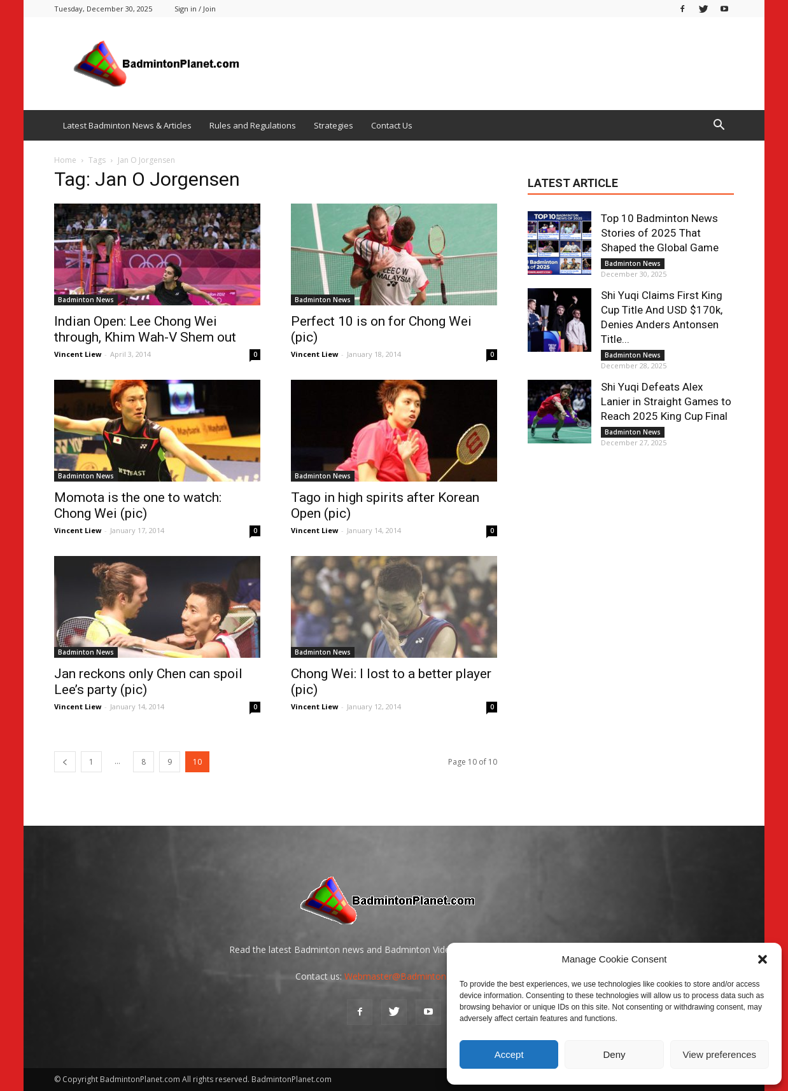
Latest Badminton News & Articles (127, 125)
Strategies (333, 125)
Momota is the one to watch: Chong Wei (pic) (138, 505)
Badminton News (86, 299)
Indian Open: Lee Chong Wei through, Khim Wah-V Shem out (145, 329)
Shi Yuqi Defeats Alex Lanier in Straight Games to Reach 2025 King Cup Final (666, 401)
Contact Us (391, 125)
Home (65, 160)
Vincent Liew (77, 354)
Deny (614, 1054)
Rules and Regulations (252, 125)
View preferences (720, 1054)
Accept (509, 1054)
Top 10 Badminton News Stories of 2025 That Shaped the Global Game (660, 233)
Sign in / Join (195, 8)
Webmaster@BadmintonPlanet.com (418, 976)
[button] (762, 959)
